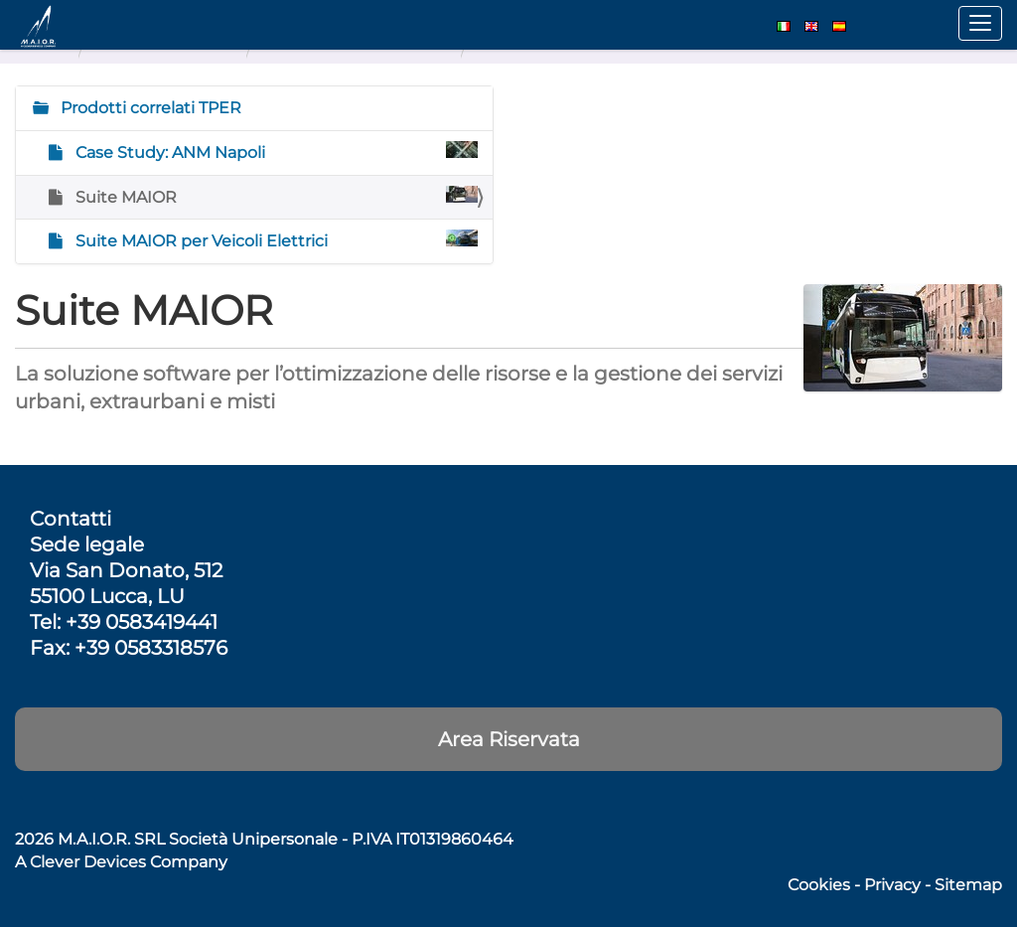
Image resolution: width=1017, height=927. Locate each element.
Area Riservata (509, 739)
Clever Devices (88, 861)
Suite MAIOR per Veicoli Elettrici (275, 240)
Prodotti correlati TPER (149, 107)
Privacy (892, 884)
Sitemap (968, 884)
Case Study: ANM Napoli (275, 151)
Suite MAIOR (275, 196)
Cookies (819, 884)
